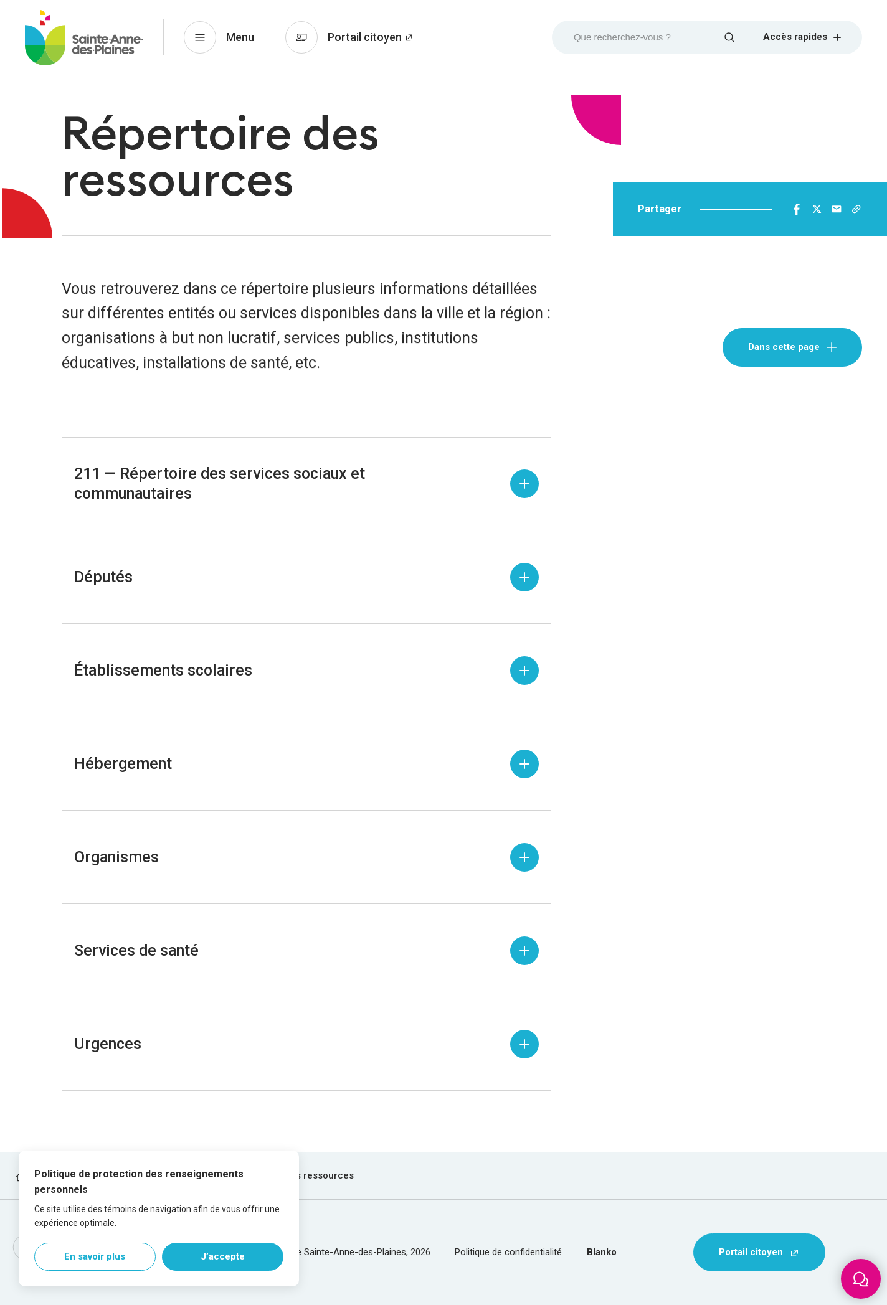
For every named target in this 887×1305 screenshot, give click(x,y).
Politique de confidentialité (508, 1252)
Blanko (602, 1252)
